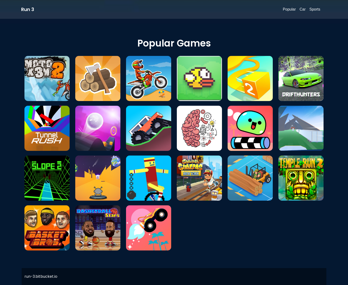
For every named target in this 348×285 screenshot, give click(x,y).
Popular (289, 9)
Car (303, 9)
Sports (314, 9)
